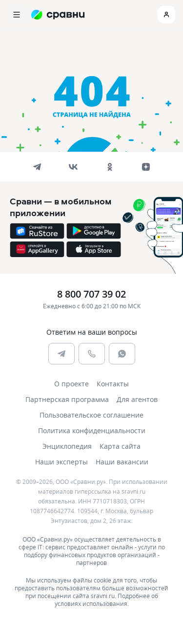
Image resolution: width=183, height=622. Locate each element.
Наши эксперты (61, 461)
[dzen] (146, 167)
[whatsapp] (122, 353)
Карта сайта (120, 446)
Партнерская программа (67, 399)
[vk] (73, 167)
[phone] (92, 353)
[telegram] (37, 167)
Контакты (113, 383)
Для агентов (137, 399)
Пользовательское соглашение (91, 415)
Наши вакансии (122, 461)
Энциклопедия (67, 446)
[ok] (110, 167)
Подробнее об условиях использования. (106, 599)
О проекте (71, 383)
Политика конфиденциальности (91, 430)
